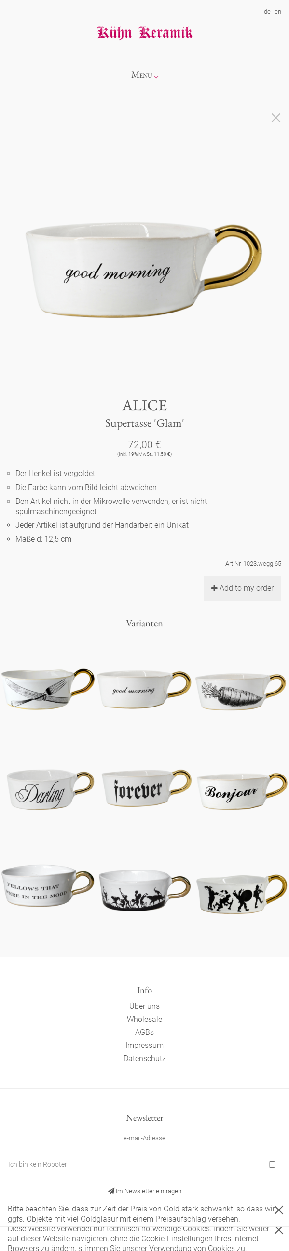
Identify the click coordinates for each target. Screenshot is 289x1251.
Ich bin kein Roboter (37, 1164)
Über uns (144, 1006)
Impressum (144, 1045)
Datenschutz (145, 1058)
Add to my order (242, 588)
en (278, 11)
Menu (141, 74)
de (267, 11)
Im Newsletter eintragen (144, 1191)
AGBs (144, 1032)
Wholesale (144, 1019)
